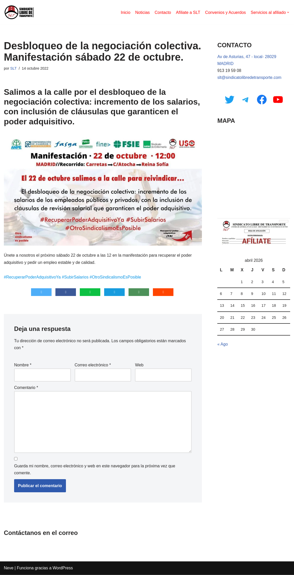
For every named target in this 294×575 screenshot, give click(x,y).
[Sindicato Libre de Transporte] (19, 12)
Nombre (23, 365)
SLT (13, 68)
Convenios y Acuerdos (225, 12)
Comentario (26, 388)
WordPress (63, 568)
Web (139, 365)
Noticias (142, 12)
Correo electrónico (93, 365)
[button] (288, 12)
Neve (8, 568)
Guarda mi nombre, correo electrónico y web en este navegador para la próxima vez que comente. (94, 470)
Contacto (162, 12)
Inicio (125, 12)
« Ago (222, 344)
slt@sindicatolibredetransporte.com (249, 78)
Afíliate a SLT (188, 12)
